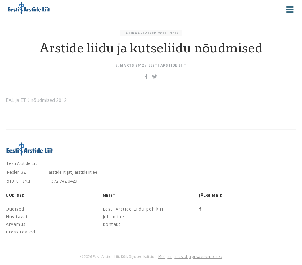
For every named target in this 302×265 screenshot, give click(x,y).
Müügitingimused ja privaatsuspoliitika (190, 256)
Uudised (15, 209)
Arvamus (16, 224)
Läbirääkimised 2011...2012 (150, 33)
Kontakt (112, 224)
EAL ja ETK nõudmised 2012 (36, 100)
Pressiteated (20, 232)
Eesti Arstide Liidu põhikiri (133, 209)
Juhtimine (113, 216)
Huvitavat (17, 216)
